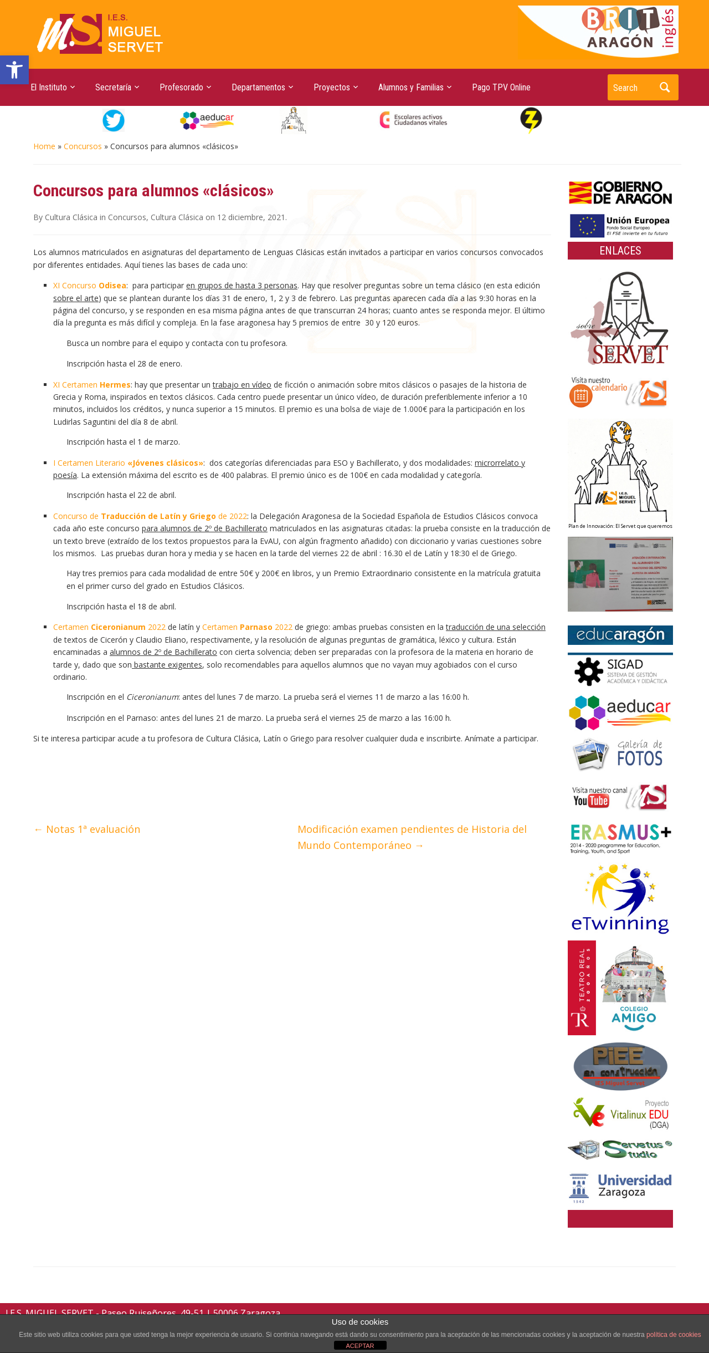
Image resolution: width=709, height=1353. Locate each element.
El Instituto (48, 87)
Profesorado (181, 87)
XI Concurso (89, 285)
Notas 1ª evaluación (86, 829)
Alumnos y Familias (411, 87)
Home (44, 146)
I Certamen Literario (128, 462)
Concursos (83, 146)
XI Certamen (92, 384)
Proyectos (332, 87)
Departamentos (258, 87)
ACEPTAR (360, 1345)
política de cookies (673, 1335)
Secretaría (113, 87)
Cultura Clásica (71, 217)
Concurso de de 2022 (150, 516)
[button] (14, 69)
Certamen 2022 (109, 627)
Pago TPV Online (501, 87)
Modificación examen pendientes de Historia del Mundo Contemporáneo (412, 837)
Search (664, 87)
